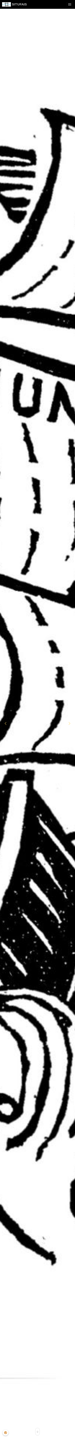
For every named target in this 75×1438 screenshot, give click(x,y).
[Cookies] (5, 1433)
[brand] (14, 4)
